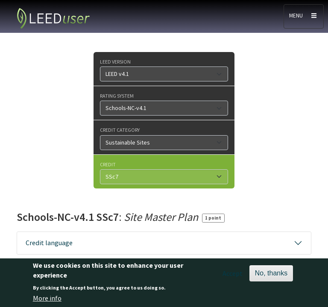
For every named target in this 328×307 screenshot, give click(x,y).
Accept (233, 277)
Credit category (120, 130)
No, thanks (271, 277)
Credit (108, 164)
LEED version (115, 61)
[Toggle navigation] (304, 16)
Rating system (117, 95)
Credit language (49, 242)
